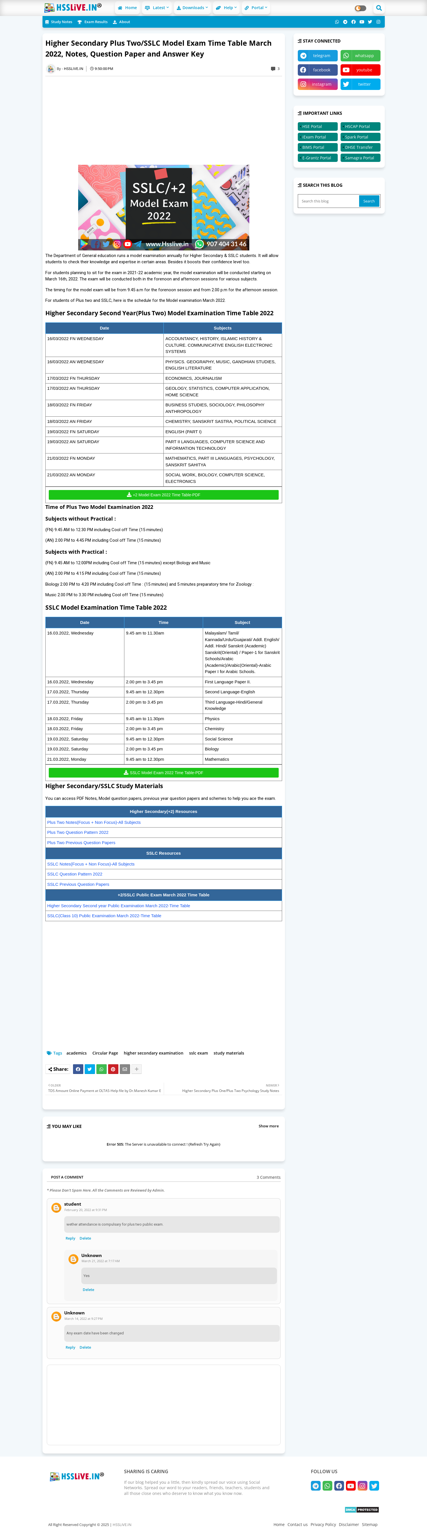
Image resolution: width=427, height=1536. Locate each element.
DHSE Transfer (359, 147)
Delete (85, 1238)
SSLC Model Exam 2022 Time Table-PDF (166, 772)
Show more (269, 1126)
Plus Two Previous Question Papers (81, 842)
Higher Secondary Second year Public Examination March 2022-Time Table (118, 905)
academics (76, 1053)
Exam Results (93, 21)
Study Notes (58, 21)
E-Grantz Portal (316, 157)
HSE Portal (312, 126)
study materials (229, 1053)
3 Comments (269, 1177)
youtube (364, 70)
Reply (70, 1238)
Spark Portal (356, 137)
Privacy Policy (323, 1524)
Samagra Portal (359, 157)
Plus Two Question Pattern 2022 (78, 832)
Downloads (190, 7)
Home (127, 7)
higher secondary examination (153, 1053)
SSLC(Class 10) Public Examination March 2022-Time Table (104, 915)
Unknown (91, 1255)
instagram (321, 84)
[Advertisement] (166, 120)
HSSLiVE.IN (122, 1524)
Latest (155, 7)
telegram (321, 55)
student (72, 1204)
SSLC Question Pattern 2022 (74, 874)
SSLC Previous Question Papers (78, 884)
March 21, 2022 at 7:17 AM (101, 1261)
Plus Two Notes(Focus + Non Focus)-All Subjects (94, 822)
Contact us (298, 1524)
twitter (364, 84)
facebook (321, 70)
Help (224, 7)
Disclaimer (349, 1524)
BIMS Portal (313, 147)
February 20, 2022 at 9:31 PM (85, 1210)
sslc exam (198, 1053)
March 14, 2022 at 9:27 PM (83, 1318)
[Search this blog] (329, 201)
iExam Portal (314, 137)
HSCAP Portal (357, 126)
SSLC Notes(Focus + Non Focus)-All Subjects (91, 864)
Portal (254, 7)
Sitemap (370, 1524)
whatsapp (364, 55)
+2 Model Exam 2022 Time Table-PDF (167, 495)
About (121, 21)
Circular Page (105, 1053)
